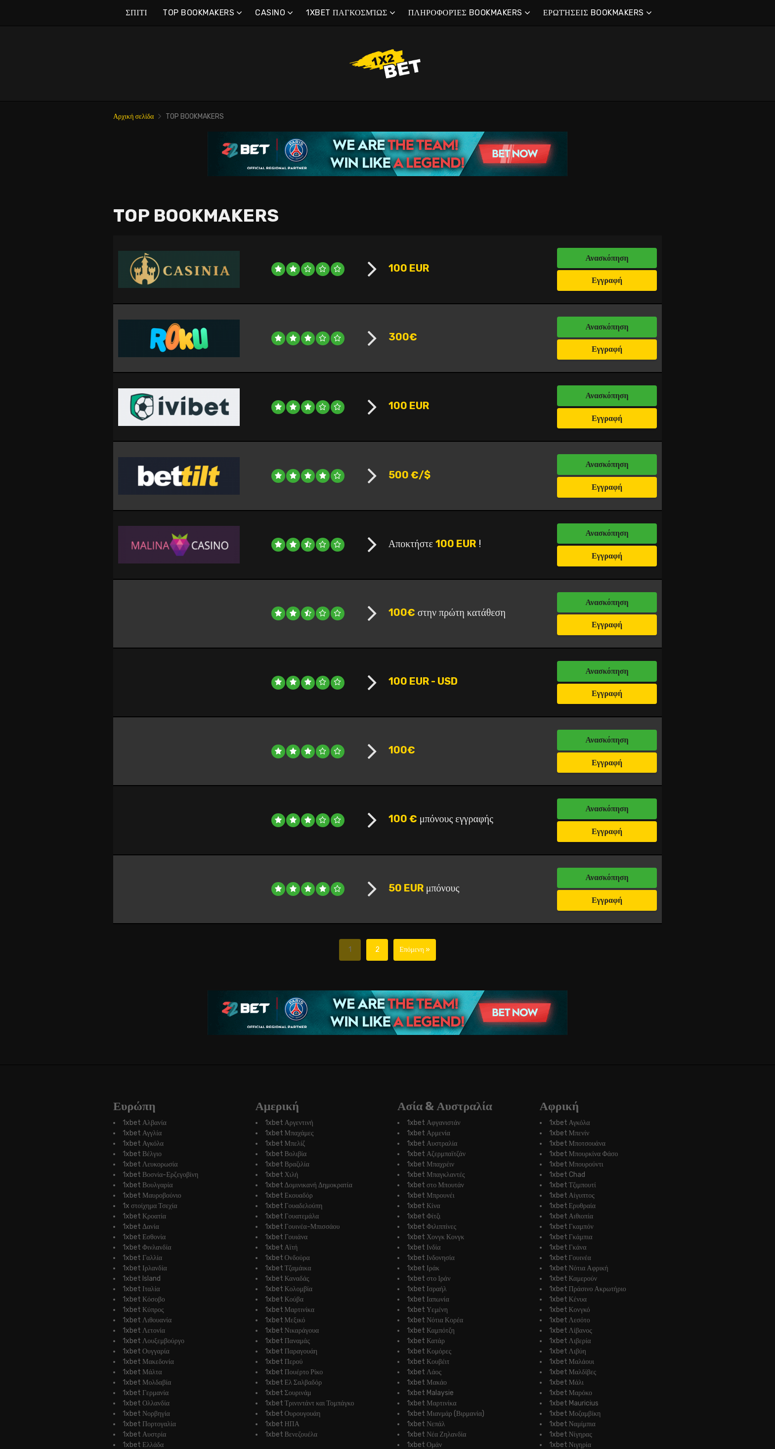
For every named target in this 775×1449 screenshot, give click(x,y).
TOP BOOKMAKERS (198, 12)
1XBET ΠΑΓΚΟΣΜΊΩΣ (347, 12)
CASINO (270, 12)
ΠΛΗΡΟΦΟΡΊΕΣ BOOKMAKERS (465, 12)
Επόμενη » (414, 1343)
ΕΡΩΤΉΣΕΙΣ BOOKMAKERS (593, 12)
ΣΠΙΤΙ (136, 12)
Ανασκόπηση (606, 258)
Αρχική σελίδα (133, 116)
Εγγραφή (607, 280)
